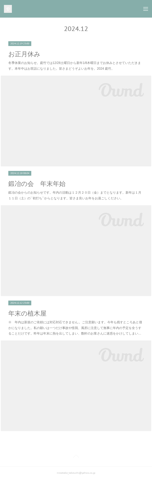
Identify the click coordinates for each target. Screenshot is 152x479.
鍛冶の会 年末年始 (37, 183)
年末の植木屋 (27, 313)
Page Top (76, 457)
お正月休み (24, 54)
